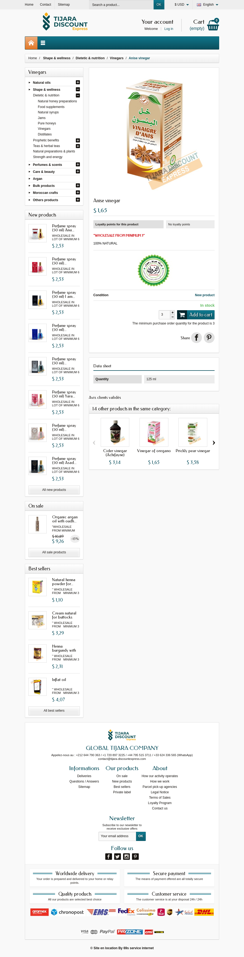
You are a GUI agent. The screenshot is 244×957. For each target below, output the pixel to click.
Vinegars (44, 129)
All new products (54, 490)
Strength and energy (48, 157)
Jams (42, 118)
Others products (45, 200)
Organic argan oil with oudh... (64, 519)
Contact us (159, 808)
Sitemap (84, 787)
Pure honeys (47, 123)
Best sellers (122, 787)
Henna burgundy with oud (64, 650)
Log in (168, 28)
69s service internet (138, 948)
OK (159, 4)
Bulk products (44, 186)
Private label (122, 792)
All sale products (54, 552)
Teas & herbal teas (46, 146)
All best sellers (54, 710)
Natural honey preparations (57, 101)
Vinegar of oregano (154, 450)
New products (122, 781)
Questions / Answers (84, 781)
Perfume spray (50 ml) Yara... (64, 394)
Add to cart (194, 314)
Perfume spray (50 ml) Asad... (64, 460)
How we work (159, 781)
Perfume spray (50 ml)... (64, 261)
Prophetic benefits (46, 140)
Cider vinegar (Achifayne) (115, 452)
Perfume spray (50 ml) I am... (64, 294)
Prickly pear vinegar (193, 450)
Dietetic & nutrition (46, 95)
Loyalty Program (159, 803)
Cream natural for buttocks (64, 615)
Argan (37, 179)
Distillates (45, 134)
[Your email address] (117, 836)
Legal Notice (160, 792)
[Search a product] (121, 4)
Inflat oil (59, 679)
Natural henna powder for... (63, 581)
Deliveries (84, 776)
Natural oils (41, 82)
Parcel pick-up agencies (160, 787)
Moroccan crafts (45, 193)
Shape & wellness (46, 89)
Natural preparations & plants (54, 151)
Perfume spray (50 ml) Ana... (64, 227)
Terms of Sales (159, 797)
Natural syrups (48, 112)
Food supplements (51, 107)
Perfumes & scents (47, 164)
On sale (121, 776)
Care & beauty (44, 171)
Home (32, 58)
